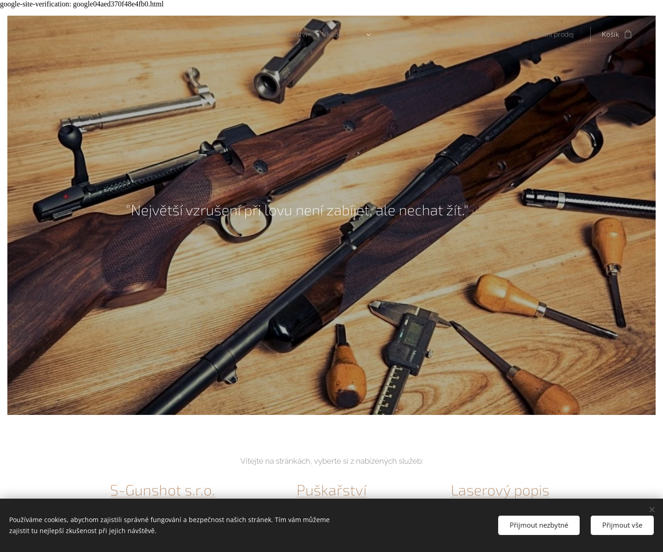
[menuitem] (195, 34)
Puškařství (331, 490)
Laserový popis (500, 490)
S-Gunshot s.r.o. (162, 490)
